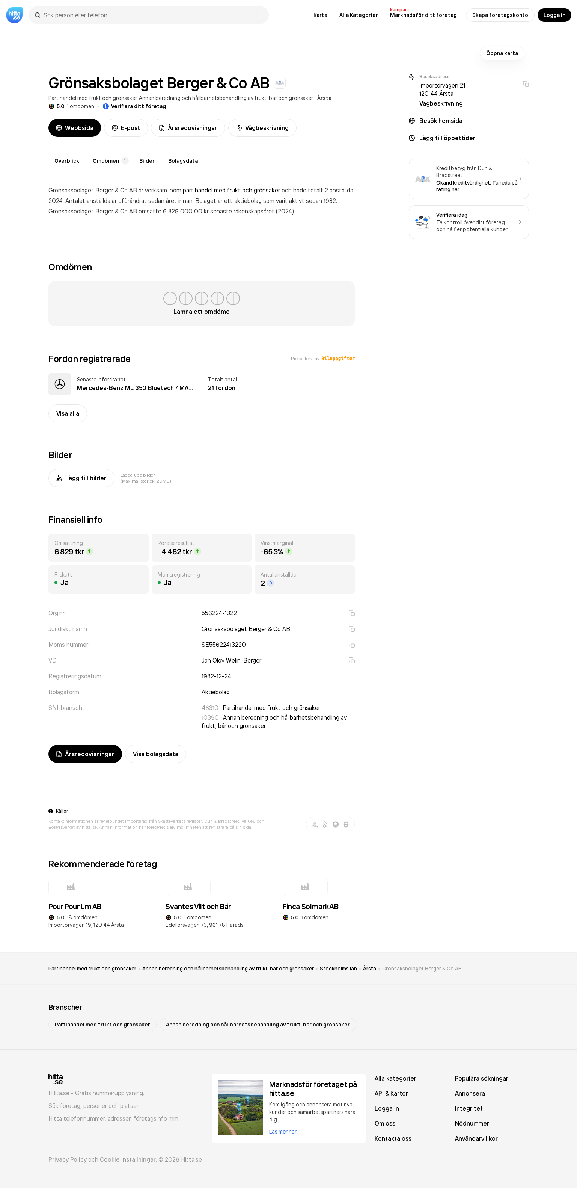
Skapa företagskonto (500, 15)
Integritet (469, 1108)
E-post (126, 128)
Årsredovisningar (188, 128)
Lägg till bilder (81, 478)
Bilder (147, 160)
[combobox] (152, 15)
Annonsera (470, 1093)
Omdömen (111, 161)
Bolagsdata (183, 160)
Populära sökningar (481, 1078)
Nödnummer (472, 1123)
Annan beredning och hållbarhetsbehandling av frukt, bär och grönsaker (226, 98)
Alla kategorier (395, 1078)
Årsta (324, 98)
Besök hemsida (440, 120)
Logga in (554, 15)
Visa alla (67, 413)
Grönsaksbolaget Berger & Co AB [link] (422, 968)
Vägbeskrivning (262, 128)
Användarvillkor (476, 1138)
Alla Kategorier (358, 15)
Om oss (385, 1123)
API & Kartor (391, 1093)
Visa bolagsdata (155, 754)
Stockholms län (338, 968)
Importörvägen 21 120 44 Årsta (442, 89)
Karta (320, 15)
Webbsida (74, 128)
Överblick (66, 160)
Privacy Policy (67, 1159)
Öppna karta (502, 53)
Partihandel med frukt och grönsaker (92, 98)
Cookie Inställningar (128, 1159)
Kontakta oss (393, 1138)
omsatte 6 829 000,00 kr (174, 211)
